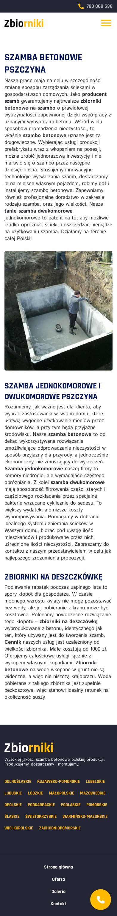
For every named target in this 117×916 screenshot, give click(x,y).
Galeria (58, 892)
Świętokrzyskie (41, 816)
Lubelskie (95, 781)
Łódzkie (35, 793)
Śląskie (11, 816)
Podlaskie (70, 805)
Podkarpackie (41, 805)
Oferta (58, 879)
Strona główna (58, 867)
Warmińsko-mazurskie (85, 816)
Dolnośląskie (17, 781)
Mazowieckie (92, 793)
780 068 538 (95, 6)
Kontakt (58, 904)
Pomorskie (96, 805)
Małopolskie (61, 793)
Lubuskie (13, 793)
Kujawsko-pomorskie (58, 781)
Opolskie (13, 805)
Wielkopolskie (18, 828)
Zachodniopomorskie (60, 828)
